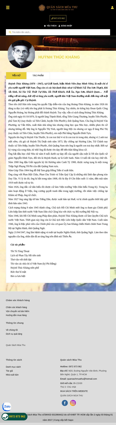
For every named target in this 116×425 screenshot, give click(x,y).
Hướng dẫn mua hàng (16, 315)
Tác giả (9, 371)
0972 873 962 (58, 18)
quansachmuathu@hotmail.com (82, 379)
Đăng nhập (65, 26)
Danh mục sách (13, 367)
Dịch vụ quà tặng (14, 334)
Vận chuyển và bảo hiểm (17, 311)
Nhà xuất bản (12, 375)
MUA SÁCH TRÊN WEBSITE (74, 391)
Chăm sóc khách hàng (16, 307)
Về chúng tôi (12, 330)
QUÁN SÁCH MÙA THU (71, 395)
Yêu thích (50, 26)
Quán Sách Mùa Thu (15, 345)
